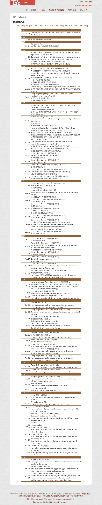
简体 (86, 2)
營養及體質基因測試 (50, 496)
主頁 (26, 10)
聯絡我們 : (78, 5)
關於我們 (83, 10)
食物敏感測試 (86, 494)
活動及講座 (71, 10)
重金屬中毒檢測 (35, 496)
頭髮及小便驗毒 (23, 496)
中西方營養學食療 (76, 496)
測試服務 (34, 10)
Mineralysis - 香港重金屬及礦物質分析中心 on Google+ (51, 502)
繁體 (90, 2)
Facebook (66, 499)
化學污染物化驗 (63, 496)
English (81, 2)
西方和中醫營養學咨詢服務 (53, 10)
